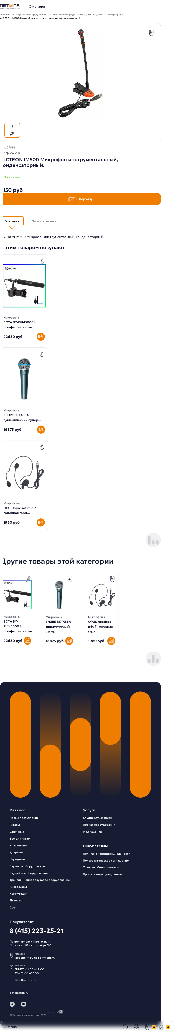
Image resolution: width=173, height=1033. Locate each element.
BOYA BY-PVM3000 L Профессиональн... (104, 626)
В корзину (81, 199)
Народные (17, 859)
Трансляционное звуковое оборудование (40, 880)
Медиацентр (92, 832)
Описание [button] (11, 221)
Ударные (16, 852)
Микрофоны (115, 14)
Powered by (54, 1011)
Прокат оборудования (99, 824)
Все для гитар (20, 838)
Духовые (16, 900)
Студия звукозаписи (97, 818)
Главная (5, 14)
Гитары (15, 824)
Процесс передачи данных (103, 874)
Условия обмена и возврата (102, 867)
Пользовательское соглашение (106, 860)
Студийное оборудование (29, 873)
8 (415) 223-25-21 (37, 931)
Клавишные (18, 845)
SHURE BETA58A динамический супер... (16, 626)
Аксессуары (18, 887)
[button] (126, 1027)
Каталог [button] (37, 6)
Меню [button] (10, 1027)
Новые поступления (24, 818)
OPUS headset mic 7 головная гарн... (58, 626)
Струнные (17, 832)
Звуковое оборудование (31, 14)
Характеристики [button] (44, 221)
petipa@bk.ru (19, 993)
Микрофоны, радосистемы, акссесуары (77, 14)
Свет (13, 907)
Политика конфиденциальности (106, 853)
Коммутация (18, 893)
